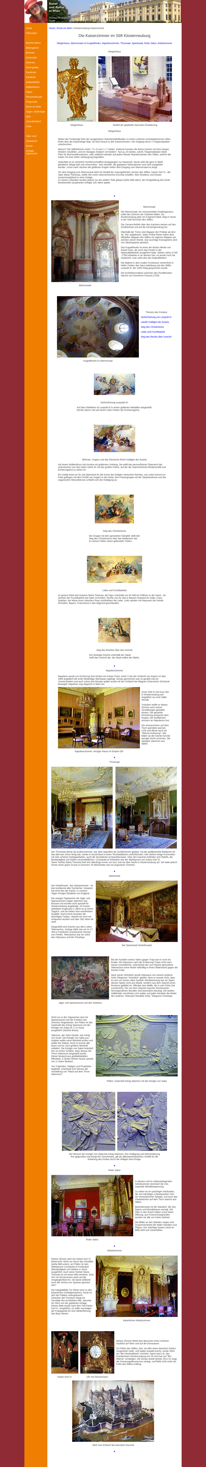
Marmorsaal (77, 43)
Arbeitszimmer (165, 43)
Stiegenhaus (63, 43)
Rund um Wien (64, 28)
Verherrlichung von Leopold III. (156, 317)
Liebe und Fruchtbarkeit (153, 332)
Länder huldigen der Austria (155, 322)
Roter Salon (150, 43)
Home (52, 28)
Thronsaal (125, 43)
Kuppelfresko (94, 43)
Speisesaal (137, 43)
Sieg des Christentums (152, 327)
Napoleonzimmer (110, 43)
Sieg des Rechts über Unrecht (156, 336)
